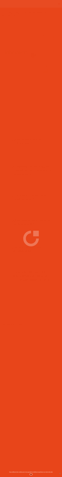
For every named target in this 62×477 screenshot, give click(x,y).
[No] (60, 473)
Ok (31, 474)
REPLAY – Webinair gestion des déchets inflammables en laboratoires (24, 369)
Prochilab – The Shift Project (11, 350)
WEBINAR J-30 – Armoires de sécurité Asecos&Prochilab (20, 332)
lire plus (56, 343)
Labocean (14, 89)
